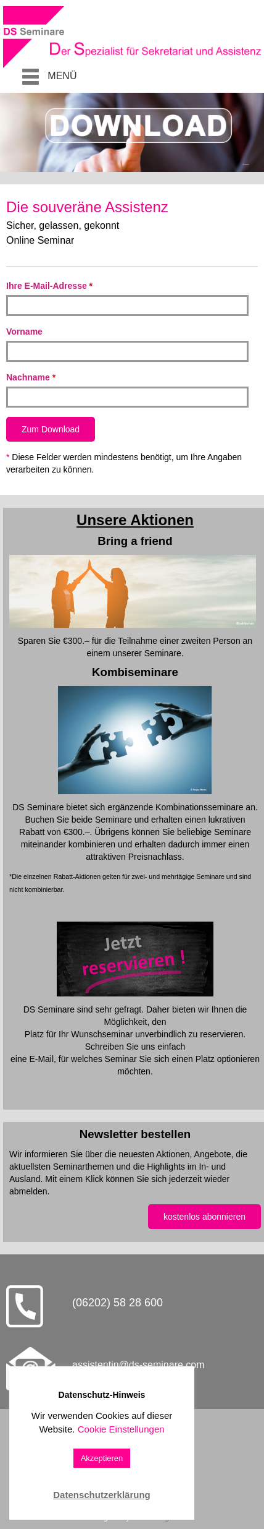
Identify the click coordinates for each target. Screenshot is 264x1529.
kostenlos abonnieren (204, 1217)
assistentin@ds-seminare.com (138, 1365)
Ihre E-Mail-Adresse (49, 286)
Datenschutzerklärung (102, 1494)
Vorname (24, 331)
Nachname (31, 377)
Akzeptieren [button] (102, 1458)
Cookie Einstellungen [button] (121, 1429)
